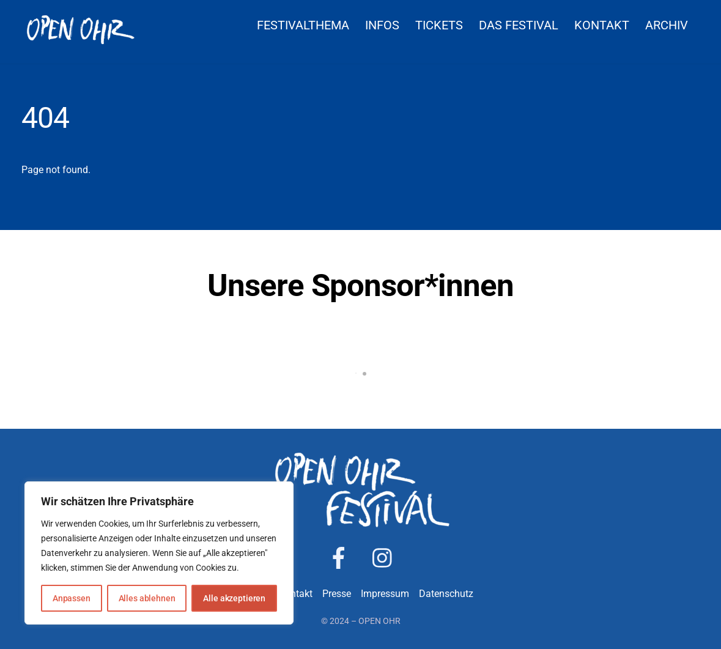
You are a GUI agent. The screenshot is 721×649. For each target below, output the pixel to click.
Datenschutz (446, 593)
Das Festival (518, 25)
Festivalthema (303, 25)
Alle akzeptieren (234, 598)
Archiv (666, 25)
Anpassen (72, 598)
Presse (336, 593)
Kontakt (601, 25)
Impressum (385, 593)
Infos (382, 25)
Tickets (439, 25)
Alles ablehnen (147, 598)
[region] (159, 553)
